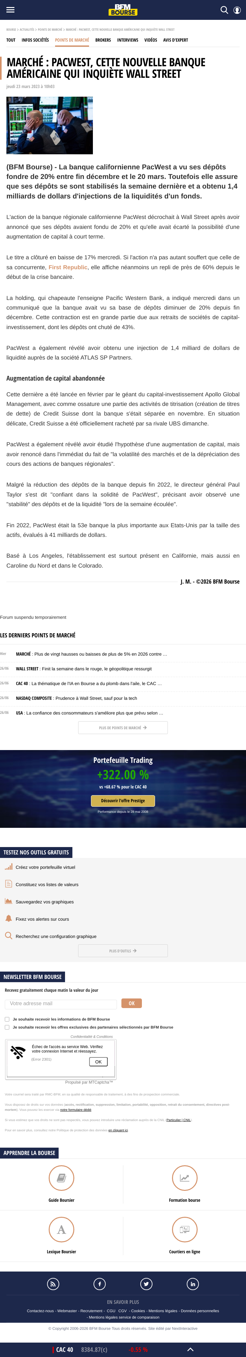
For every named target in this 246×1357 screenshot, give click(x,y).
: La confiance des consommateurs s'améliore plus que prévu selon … (89, 712)
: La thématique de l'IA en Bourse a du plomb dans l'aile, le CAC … (89, 683)
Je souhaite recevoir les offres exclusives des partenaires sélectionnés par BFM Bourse (91, 1027)
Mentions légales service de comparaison (124, 1317)
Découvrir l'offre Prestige (123, 801)
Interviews (127, 40)
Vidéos (150, 40)
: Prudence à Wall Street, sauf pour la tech (76, 698)
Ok (132, 1003)
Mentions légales (163, 1311)
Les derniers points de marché (37, 635)
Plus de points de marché (123, 728)
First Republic (68, 267)
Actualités (27, 30)
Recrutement (91, 1311)
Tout (10, 40)
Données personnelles (200, 1311)
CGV (123, 1311)
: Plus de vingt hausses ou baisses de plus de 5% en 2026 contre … (91, 654)
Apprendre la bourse (29, 1153)
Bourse (11, 30)
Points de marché (50, 30)
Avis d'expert (175, 40)
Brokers (103, 40)
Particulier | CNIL (179, 1120)
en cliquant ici (118, 1130)
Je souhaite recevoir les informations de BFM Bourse (59, 1019)
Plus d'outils (122, 951)
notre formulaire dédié (75, 1110)
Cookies (138, 1311)
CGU (111, 1311)
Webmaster (67, 1311)
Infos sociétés (35, 40)
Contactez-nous (40, 1311)
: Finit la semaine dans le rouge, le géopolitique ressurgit (84, 668)
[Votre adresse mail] (61, 1004)
